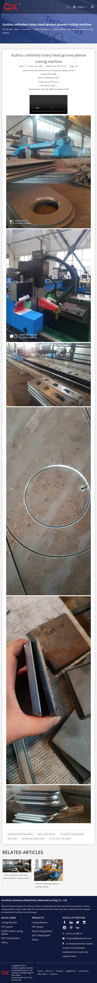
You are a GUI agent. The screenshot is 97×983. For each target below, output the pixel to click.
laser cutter (12, 838)
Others (4, 942)
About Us (49, 971)
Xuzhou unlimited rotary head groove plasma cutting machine (17, 876)
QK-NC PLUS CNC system (60, 838)
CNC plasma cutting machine (72, 834)
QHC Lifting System (10, 938)
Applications (71, 971)
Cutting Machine (9, 922)
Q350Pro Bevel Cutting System (12, 932)
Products (59, 971)
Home (40, 971)
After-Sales (42, 974)
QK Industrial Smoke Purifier (33, 838)
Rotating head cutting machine (20, 834)
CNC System (7, 926)
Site (76, 66)
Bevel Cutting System (42, 931)
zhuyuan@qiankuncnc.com (78, 938)
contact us (53, 974)
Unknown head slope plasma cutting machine (47, 885)
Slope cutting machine (46, 834)
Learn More (83, 971)
